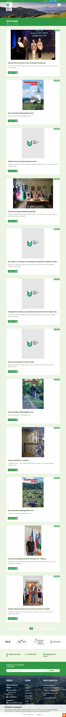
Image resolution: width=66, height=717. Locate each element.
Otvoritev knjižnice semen (49, 698)
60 (35, 628)
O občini (27, 691)
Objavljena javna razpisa (49, 685)
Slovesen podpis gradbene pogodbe (21, 211)
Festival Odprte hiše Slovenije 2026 (50, 694)
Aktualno (15, 24)
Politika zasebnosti (29, 704)
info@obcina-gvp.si (49, 655)
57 (23, 628)
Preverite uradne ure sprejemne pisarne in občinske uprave (15, 704)
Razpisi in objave (29, 693)
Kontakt (27, 701)
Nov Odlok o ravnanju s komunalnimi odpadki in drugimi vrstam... (33, 262)
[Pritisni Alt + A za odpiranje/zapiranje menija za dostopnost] (64, 715)
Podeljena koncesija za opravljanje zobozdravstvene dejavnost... (32, 312)
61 (39, 628)
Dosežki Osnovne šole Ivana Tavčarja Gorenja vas (27, 63)
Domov (9, 24)
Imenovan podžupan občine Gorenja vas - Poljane (27, 559)
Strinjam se (39, 714)
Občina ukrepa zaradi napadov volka (22, 161)
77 (46, 628)
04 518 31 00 (31, 654)
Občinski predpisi (29, 699)
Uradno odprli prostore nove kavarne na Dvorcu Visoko (29, 609)
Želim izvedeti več (28, 714)
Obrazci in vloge (29, 696)
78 (51, 628)
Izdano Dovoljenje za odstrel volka (21, 362)
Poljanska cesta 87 (13, 655)
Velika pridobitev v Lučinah (18, 460)
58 (27, 628)
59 (31, 628)
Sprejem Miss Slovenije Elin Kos (50, 691)
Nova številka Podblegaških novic (21, 113)
